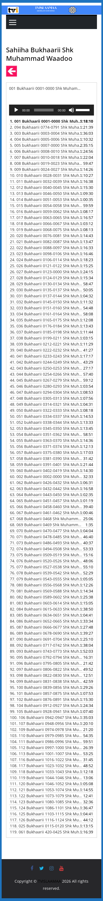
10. (46, 175)
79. (46, 591)
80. (46, 597)
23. (46, 253)
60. (46, 476)
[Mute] (71, 110)
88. (46, 645)
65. (46, 506)
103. (46, 735)
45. (46, 386)
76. (46, 572)
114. (46, 801)
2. (46, 127)
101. (46, 723)
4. (46, 139)
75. (46, 566)
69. (46, 530)
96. (46, 693)
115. (46, 807)
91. (46, 663)
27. (46, 277)
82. (46, 609)
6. (46, 151)
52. (46, 428)
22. (46, 247)
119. (46, 831)
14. (46, 199)
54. (46, 440)
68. (46, 524)
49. (46, 410)
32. (46, 307)
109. (46, 771)
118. (46, 825)
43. (46, 374)
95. (46, 687)
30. (46, 295)
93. (46, 675)
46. (46, 392)
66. (46, 512)
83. (46, 615)
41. (46, 362)
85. (46, 627)
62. (46, 488)
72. (46, 548)
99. (46, 711)
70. (46, 536)
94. (46, 681)
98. (46, 705)
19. (46, 229)
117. (46, 819)
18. (46, 223)
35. (46, 326)
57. (46, 458)
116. (46, 813)
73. (46, 554)
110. (46, 777)
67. (46, 518)
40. (46, 356)
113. (46, 795)
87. (46, 639)
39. (46, 350)
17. (46, 217)
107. (46, 759)
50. (46, 416)
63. (46, 494)
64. (46, 500)
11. (46, 181)
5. (46, 145)
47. (46, 398)
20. (46, 235)
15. (46, 205)
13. (46, 193)
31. (46, 301)
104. (46, 741)
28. (46, 283)
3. (46, 133)
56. (46, 452)
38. (46, 344)
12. (46, 187)
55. (46, 446)
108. (46, 765)
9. (46, 169)
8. (46, 163)
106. (46, 753)
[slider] (44, 110)
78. (46, 585)
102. (46, 729)
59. (46, 470)
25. (46, 265)
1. (46, 121)
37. (46, 338)
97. (46, 699)
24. (46, 259)
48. (46, 404)
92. (46, 669)
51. (46, 422)
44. (46, 380)
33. (46, 313)
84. (46, 621)
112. (46, 789)
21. (46, 241)
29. (46, 289)
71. (46, 542)
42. (46, 368)
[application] (51, 110)
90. (46, 657)
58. (46, 464)
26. (46, 271)
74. (46, 560)
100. (46, 717)
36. (46, 332)
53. (46, 434)
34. (46, 320)
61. (46, 482)
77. (46, 579)
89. (46, 651)
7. (46, 157)
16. (46, 211)
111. (46, 783)
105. (46, 747)
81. (46, 603)
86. (46, 633)
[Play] (16, 110)
